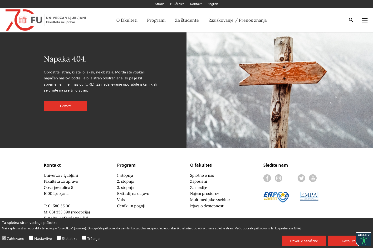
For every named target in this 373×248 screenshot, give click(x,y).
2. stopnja (125, 181)
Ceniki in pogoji (131, 205)
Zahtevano (15, 238)
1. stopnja (125, 175)
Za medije (198, 187)
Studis (159, 4)
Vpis (121, 199)
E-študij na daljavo (133, 193)
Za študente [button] (187, 20)
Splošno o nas (202, 175)
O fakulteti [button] (126, 20)
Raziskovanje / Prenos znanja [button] (237, 20)
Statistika (69, 238)
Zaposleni (198, 181)
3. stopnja (125, 187)
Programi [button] (156, 20)
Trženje (93, 238)
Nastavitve (43, 238)
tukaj (297, 228)
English (212, 4)
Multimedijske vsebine (210, 199)
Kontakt (196, 4)
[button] (304, 241)
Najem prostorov (204, 193)
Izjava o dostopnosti (207, 205)
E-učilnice (177, 4)
